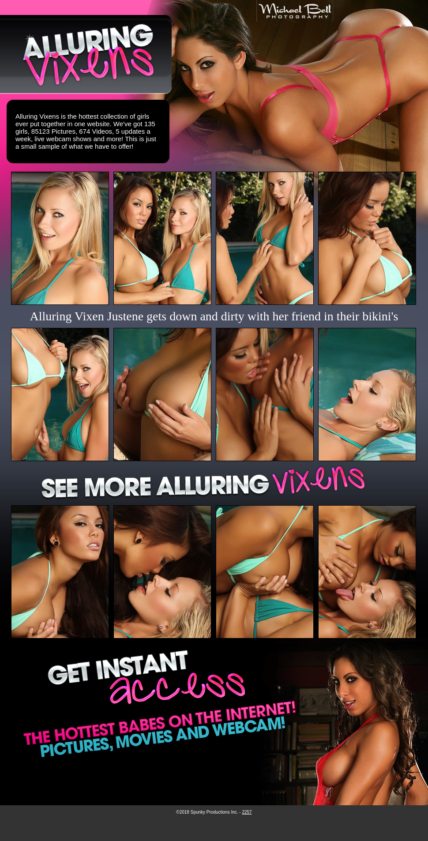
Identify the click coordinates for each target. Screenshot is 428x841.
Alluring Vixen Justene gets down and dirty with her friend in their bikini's (214, 316)
